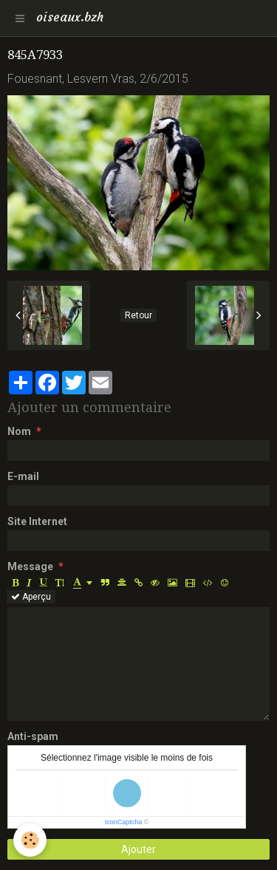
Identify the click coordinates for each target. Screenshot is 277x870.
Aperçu (31, 597)
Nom (19, 431)
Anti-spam (32, 736)
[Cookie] (30, 840)
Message (30, 566)
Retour (138, 315)
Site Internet (37, 521)
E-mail (23, 476)
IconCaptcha (124, 822)
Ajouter (138, 849)
